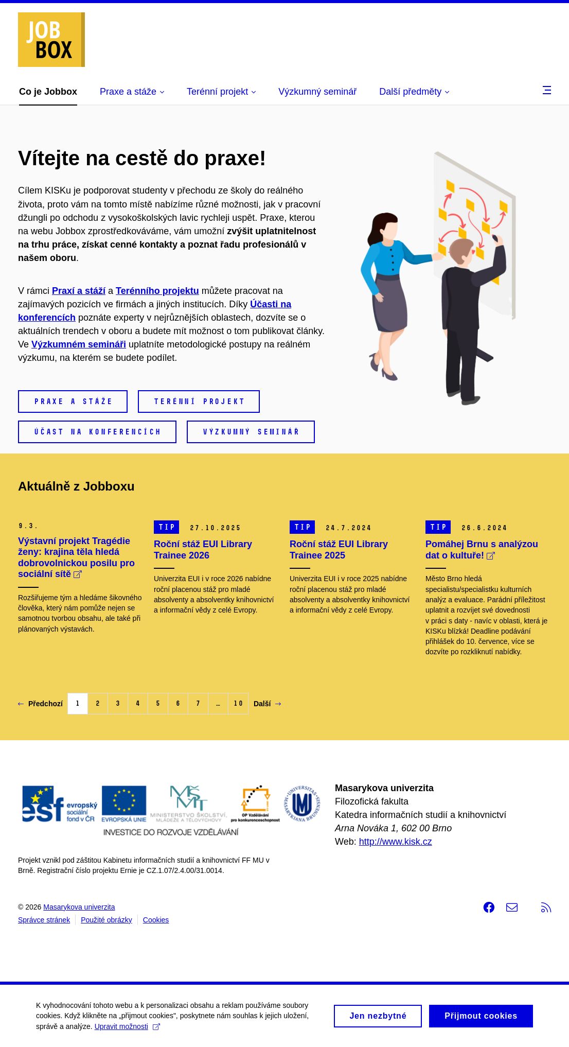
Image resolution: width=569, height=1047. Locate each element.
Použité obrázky (106, 920)
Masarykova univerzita (79, 907)
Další (267, 704)
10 (238, 703)
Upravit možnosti (127, 1030)
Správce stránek (44, 920)
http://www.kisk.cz (395, 841)
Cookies (156, 920)
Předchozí (40, 704)
